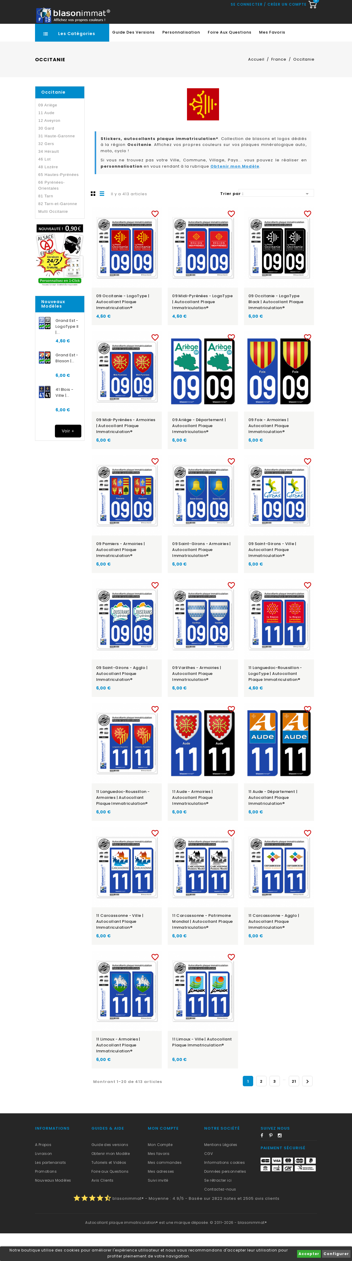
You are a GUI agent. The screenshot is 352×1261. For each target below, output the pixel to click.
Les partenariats (50, 1190)
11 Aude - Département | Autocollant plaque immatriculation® (272, 825)
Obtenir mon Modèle (234, 194)
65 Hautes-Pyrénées (58, 202)
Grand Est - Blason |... (67, 385)
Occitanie (53, 120)
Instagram (282, 1164)
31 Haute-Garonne (56, 163)
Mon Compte (160, 1172)
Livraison (43, 1181)
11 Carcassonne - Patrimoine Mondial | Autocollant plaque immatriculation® (202, 949)
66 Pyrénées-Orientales (51, 213)
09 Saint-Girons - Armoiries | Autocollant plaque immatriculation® (201, 577)
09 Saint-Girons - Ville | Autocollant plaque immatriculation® (272, 577)
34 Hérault (48, 179)
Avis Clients (102, 1207)
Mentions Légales (220, 1172)
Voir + (68, 458)
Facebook (264, 1164)
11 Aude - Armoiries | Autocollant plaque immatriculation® (192, 825)
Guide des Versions (133, 60)
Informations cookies (224, 1190)
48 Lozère (48, 194)
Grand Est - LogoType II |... (67, 354)
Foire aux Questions (229, 60)
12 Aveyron (49, 148)
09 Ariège (47, 132)
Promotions (46, 1199)
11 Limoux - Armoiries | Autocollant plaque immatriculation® (118, 1072)
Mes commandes (165, 1190)
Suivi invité (158, 1207)
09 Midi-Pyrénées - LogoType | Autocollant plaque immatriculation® (202, 329)
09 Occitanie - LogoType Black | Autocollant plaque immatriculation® (275, 329)
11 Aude (46, 140)
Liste (102, 221)
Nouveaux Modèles (53, 1207)
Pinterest (273, 1164)
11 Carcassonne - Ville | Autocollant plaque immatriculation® (120, 949)
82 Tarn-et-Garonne (57, 231)
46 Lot (44, 187)
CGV (208, 1181)
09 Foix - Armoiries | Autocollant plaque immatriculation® (268, 453)
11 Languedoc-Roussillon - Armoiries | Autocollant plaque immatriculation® (123, 825)
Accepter (309, 1253)
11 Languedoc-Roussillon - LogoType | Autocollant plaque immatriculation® (275, 701)
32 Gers (46, 171)
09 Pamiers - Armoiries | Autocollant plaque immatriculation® (120, 577)
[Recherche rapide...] (174, 34)
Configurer (336, 1253)
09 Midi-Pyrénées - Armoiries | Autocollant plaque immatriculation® (126, 453)
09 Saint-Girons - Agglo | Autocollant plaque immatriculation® (122, 701)
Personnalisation (181, 60)
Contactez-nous (220, 1216)
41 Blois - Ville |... (64, 420)
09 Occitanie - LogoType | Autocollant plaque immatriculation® (123, 329)
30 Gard (46, 156)
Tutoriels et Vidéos (108, 1190)
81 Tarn (45, 223)
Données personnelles (225, 1199)
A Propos (43, 1172)
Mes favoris (272, 60)
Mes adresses (161, 1199)
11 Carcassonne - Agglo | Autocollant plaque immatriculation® (273, 949)
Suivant (307, 1109)
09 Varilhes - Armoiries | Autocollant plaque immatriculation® (196, 701)
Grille (93, 221)
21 (294, 1109)
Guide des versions (109, 1172)
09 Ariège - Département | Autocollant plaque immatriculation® (199, 453)
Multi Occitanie (53, 239)
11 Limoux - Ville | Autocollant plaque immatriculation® (202, 1070)
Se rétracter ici (218, 1207)
